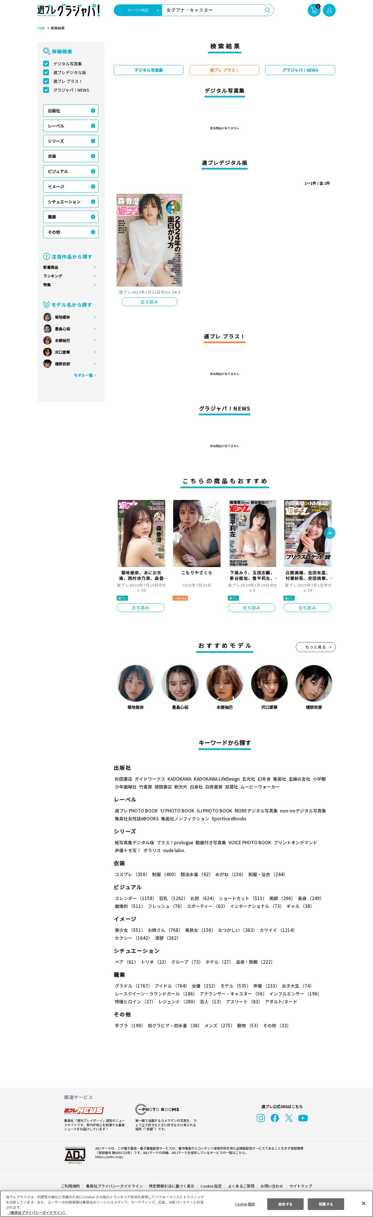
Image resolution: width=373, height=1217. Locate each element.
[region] (186, 1203)
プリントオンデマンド (293, 842)
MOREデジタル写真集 (252, 811)
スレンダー (135, 898)
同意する (326, 1203)
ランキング (52, 276)
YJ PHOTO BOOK (175, 811)
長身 (308, 898)
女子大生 (295, 986)
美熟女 (199, 930)
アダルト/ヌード (279, 1001)
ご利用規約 (70, 1186)
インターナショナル (256, 906)
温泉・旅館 (254, 962)
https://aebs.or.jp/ (108, 1157)
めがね (229, 874)
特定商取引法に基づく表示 (172, 1186)
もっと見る (315, 647)
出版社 (54, 111)
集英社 (278, 779)
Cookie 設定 (211, 1186)
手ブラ (130, 1025)
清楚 (127, 938)
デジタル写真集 (67, 64)
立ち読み (149, 302)
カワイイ (276, 930)
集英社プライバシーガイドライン (114, 1186)
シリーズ (56, 141)
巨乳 (173, 898)
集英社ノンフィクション (184, 818)
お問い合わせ (271, 1186)
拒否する (285, 1203)
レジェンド (177, 1001)
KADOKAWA (179, 779)
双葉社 (231, 787)
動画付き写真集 (210, 842)
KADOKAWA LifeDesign (216, 779)
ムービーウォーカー (260, 787)
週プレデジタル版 (69, 72)
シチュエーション (64, 202)
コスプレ (132, 874)
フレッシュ (165, 906)
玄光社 (247, 779)
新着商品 (50, 267)
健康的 (130, 906)
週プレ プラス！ (68, 81)
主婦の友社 (299, 779)
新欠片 (180, 787)
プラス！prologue (174, 842)
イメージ (56, 186)
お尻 (201, 898)
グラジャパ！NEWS (71, 90)
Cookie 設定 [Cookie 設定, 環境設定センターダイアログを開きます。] (245, 1203)
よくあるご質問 (241, 1186)
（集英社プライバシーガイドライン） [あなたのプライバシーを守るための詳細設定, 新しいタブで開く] (37, 1212)
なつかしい (236, 930)
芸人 (210, 1001)
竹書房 (145, 787)
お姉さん (164, 930)
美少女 (130, 930)
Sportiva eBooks (227, 818)
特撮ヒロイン (135, 1001)
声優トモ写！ (128, 850)
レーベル (56, 126)
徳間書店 (163, 787)
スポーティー (206, 906)
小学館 (318, 779)
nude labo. (174, 850)
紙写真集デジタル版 (134, 842)
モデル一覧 (83, 375)
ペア (126, 962)
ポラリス (152, 850)
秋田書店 (123, 779)
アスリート (243, 1001)
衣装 (52, 156)
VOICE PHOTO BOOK (248, 842)
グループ (186, 962)
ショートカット (241, 898)
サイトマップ (300, 1186)
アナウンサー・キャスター (232, 994)
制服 (164, 874)
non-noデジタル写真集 (299, 811)
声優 (264, 986)
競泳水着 (196, 874)
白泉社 (196, 787)
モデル (234, 986)
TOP (40, 28)
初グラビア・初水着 (174, 1025)
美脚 (280, 898)
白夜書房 (214, 787)
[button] (329, 533)
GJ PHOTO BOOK (212, 811)
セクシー (315, 930)
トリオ (154, 962)
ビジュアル (58, 171)
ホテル (218, 962)
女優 (203, 986)
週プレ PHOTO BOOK (136, 811)
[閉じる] (363, 1203)
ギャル (299, 906)
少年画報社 (126, 787)
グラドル (133, 986)
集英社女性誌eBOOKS (136, 818)
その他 (54, 232)
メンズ (218, 1025)
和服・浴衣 (266, 874)
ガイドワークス (150, 779)
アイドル (171, 986)
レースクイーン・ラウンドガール (156, 994)
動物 (247, 1025)
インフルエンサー (295, 994)
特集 (47, 284)
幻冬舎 (263, 779)
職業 (52, 217)
